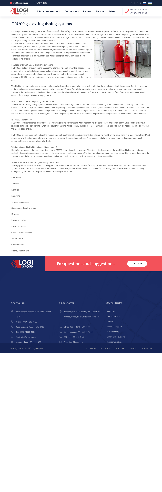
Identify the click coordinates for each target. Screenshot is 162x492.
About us (100, 11)
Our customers (72, 11)
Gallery (112, 11)
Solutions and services (48, 11)
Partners (87, 11)
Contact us (137, 264)
